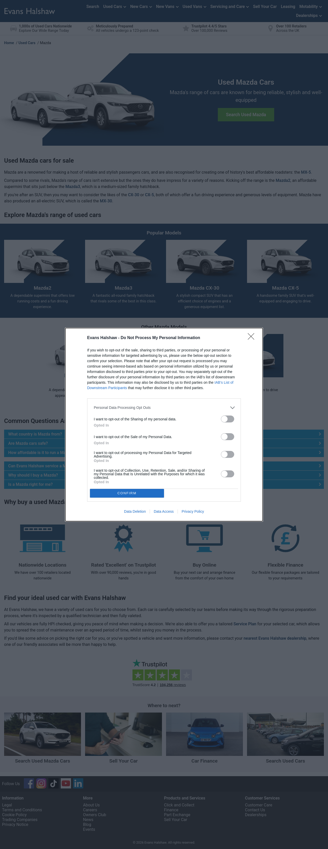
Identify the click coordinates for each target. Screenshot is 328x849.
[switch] (227, 418)
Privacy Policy (193, 511)
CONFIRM (127, 493)
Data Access (164, 511)
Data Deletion (135, 511)
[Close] (253, 338)
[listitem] (164, 407)
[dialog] (164, 424)
